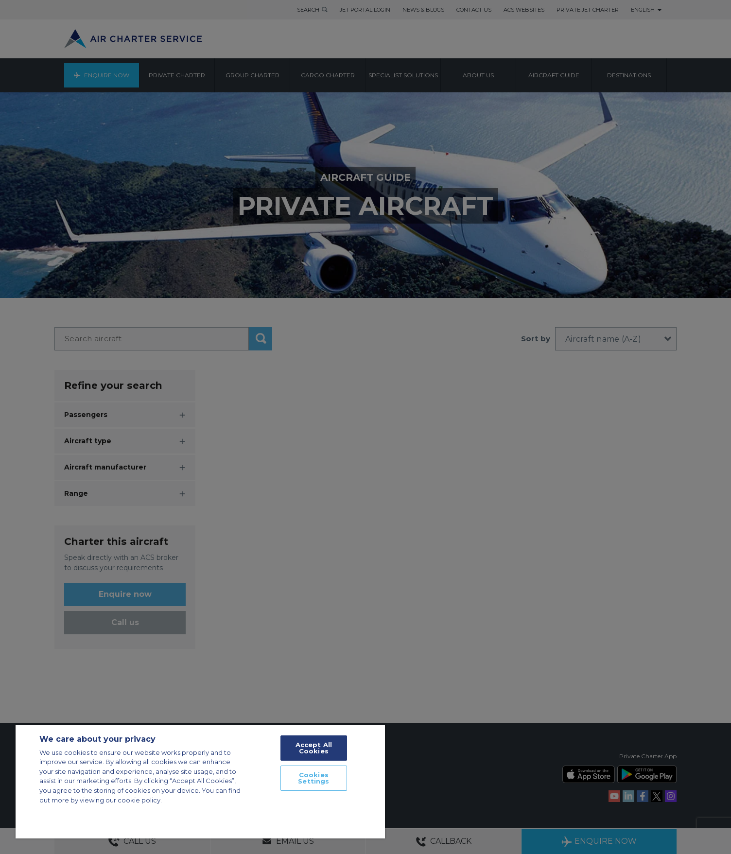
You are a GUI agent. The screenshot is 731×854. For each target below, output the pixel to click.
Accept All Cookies (314, 748)
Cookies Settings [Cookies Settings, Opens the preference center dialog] (313, 778)
